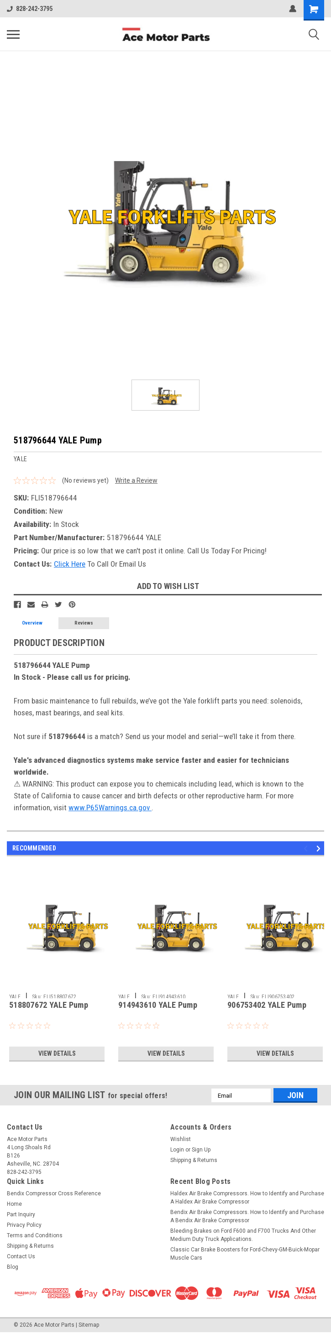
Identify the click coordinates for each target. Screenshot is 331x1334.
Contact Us (21, 1256)
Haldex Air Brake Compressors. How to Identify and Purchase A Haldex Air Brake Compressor (247, 1197)
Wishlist (180, 1139)
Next (319, 848)
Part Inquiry (21, 1214)
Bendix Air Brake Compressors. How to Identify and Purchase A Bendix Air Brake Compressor (247, 1216)
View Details (57, 1053)
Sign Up (201, 1149)
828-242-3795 (30, 8)
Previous (307, 848)
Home (14, 1204)
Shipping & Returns (193, 1160)
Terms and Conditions (35, 1235)
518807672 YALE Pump (48, 1005)
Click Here (69, 563)
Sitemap (89, 1325)
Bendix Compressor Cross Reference (54, 1193)
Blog (12, 1267)
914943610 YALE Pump (157, 1005)
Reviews (83, 623)
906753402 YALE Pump (266, 1005)
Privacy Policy (24, 1225)
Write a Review (136, 480)
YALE (15, 997)
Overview (32, 623)
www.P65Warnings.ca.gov (110, 807)
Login (177, 1149)
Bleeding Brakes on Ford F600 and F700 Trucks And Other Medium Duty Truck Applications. (243, 1235)
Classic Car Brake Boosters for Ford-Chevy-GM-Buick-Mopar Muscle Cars (245, 1253)
